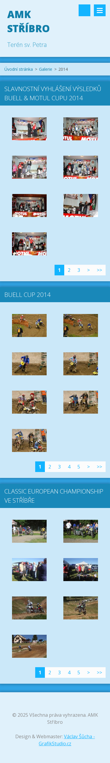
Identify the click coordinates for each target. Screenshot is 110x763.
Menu (100, 10)
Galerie (45, 69)
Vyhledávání (84, 10)
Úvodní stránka (18, 69)
